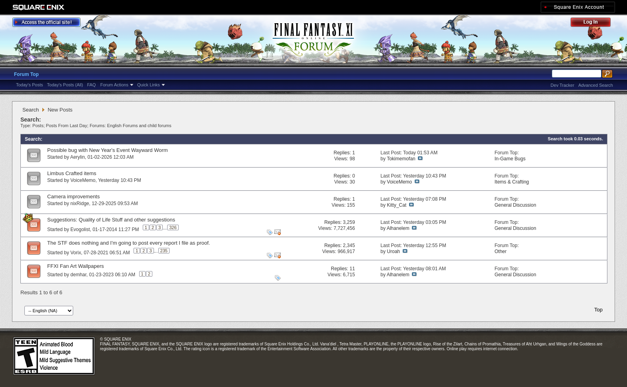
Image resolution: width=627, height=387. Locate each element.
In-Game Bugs (510, 159)
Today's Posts (29, 84)
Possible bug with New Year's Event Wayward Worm (107, 150)
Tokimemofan (401, 159)
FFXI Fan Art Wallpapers (75, 266)
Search (30, 110)
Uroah (393, 251)
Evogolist (80, 229)
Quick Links (148, 84)
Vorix (75, 252)
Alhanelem (398, 228)
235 (164, 250)
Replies (341, 153)
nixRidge (79, 203)
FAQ (91, 84)
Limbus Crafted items (71, 173)
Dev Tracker (562, 85)
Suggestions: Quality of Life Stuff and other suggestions (111, 220)
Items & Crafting (512, 182)
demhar (78, 274)
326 (172, 227)
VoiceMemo (83, 180)
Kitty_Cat (397, 205)
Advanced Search (595, 85)
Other (501, 251)
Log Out (594, 23)
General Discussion (515, 205)
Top (598, 310)
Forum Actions (114, 84)
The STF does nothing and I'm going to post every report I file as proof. (128, 243)
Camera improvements (73, 196)
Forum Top (26, 74)
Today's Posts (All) (65, 84)
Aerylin (77, 157)
